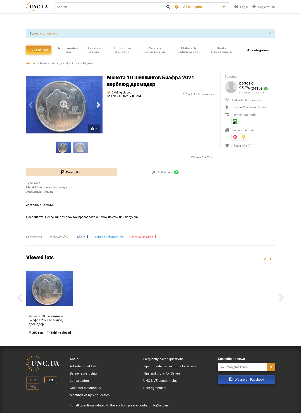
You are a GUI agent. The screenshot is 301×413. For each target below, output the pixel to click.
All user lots (241, 145)
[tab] (71, 172)
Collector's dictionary (85, 388)
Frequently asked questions (163, 359)
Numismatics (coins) (54, 63)
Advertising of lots (83, 366)
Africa (76, 63)
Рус (33, 387)
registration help (46, 33)
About (74, 359)
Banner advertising (83, 373)
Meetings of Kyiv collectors (90, 395)
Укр (33, 380)
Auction (31, 63)
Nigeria (88, 63)
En (51, 380)
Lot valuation (79, 381)
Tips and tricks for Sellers (162, 373)
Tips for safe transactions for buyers (170, 366)
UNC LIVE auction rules (160, 381)
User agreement (154, 388)
